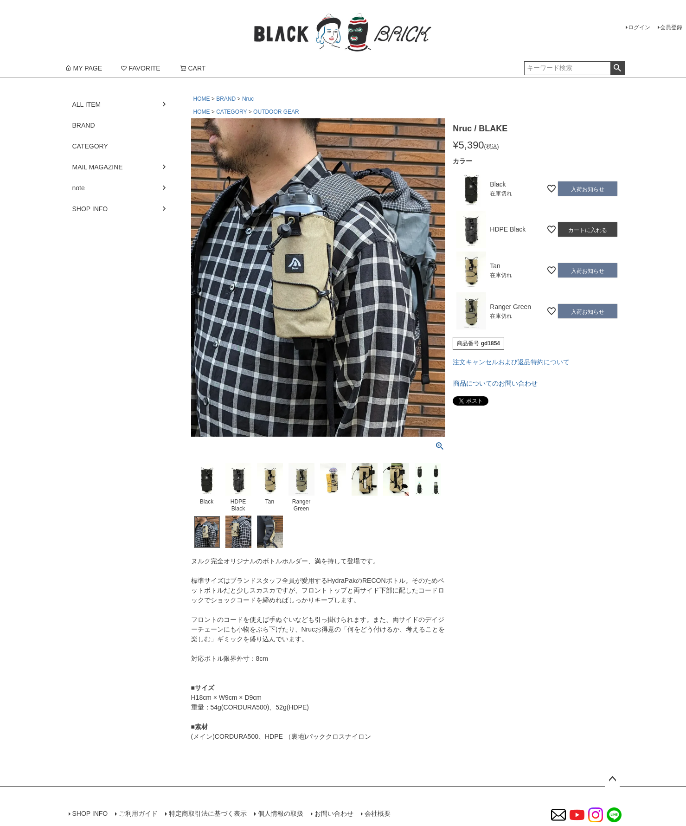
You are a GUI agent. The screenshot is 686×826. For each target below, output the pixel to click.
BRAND (226, 99)
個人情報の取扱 (280, 813)
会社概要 (378, 813)
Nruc (248, 99)
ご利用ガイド (138, 813)
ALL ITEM (86, 104)
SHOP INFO (90, 209)
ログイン (639, 27)
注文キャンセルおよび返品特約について (511, 362)
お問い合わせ (333, 813)
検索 (617, 68)
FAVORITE (140, 68)
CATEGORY (231, 112)
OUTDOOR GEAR (276, 112)
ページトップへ (612, 779)
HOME (201, 99)
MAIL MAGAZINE (97, 167)
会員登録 (671, 27)
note (78, 188)
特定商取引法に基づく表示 (208, 813)
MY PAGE (84, 68)
